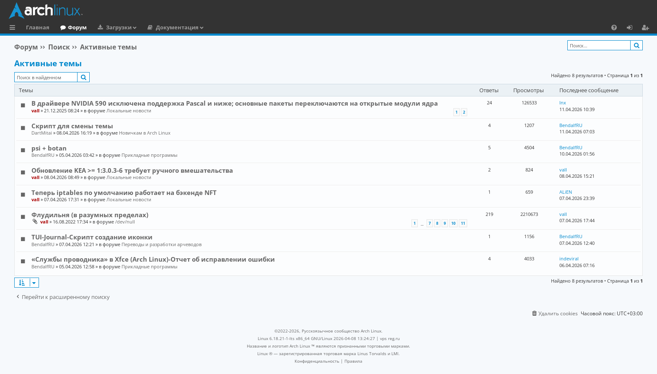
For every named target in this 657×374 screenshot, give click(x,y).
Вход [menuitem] (632, 28)
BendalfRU (570, 125)
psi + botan (49, 148)
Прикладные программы (149, 155)
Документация (177, 27)
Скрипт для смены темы (72, 126)
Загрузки (119, 27)
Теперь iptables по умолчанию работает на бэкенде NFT (124, 192)
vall (35, 110)
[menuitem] (614, 27)
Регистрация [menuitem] (647, 28)
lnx (562, 102)
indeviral (569, 258)
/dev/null (125, 221)
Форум (77, 27)
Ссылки (14, 28)
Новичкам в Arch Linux (145, 133)
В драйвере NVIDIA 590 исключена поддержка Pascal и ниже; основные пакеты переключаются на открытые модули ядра (234, 103)
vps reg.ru (390, 338)
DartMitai (41, 133)
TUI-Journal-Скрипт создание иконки (92, 237)
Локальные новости (128, 110)
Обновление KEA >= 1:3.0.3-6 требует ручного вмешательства (132, 170)
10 (453, 223)
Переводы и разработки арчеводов (162, 244)
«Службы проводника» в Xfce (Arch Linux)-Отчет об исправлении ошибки (153, 259)
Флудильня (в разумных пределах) (89, 214)
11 (463, 223)
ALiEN (565, 192)
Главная (37, 27)
